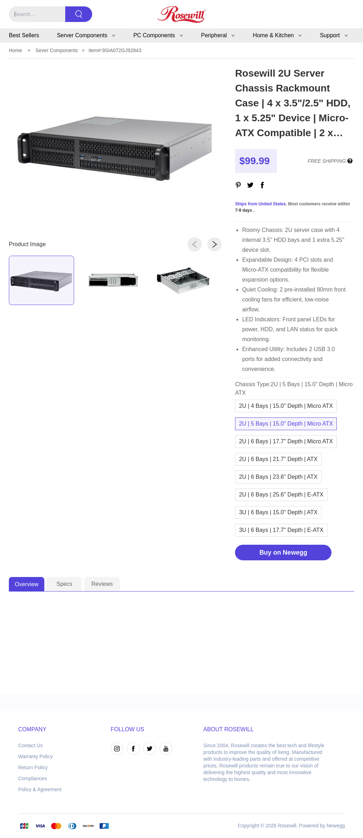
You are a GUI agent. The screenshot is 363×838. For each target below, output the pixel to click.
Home (15, 50)
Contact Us (30, 745)
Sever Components (56, 50)
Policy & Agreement (39, 789)
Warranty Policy (35, 756)
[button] (195, 244)
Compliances (32, 778)
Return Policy (33, 767)
